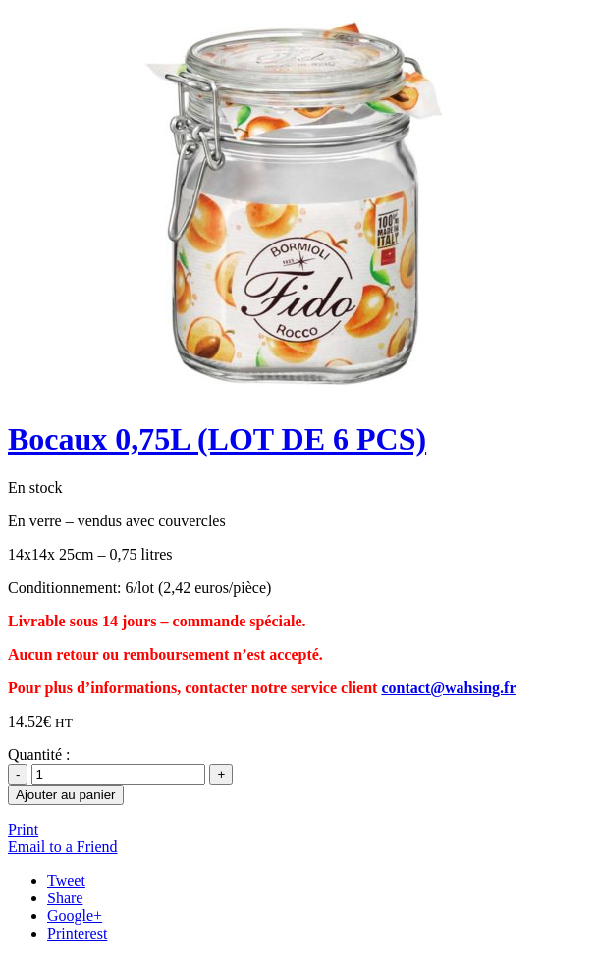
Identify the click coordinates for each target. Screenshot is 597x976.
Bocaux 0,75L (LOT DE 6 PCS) (217, 439)
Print (23, 829)
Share (64, 898)
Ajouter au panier (66, 794)
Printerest (77, 933)
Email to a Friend (63, 847)
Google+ (74, 915)
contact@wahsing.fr (448, 687)
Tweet (66, 880)
